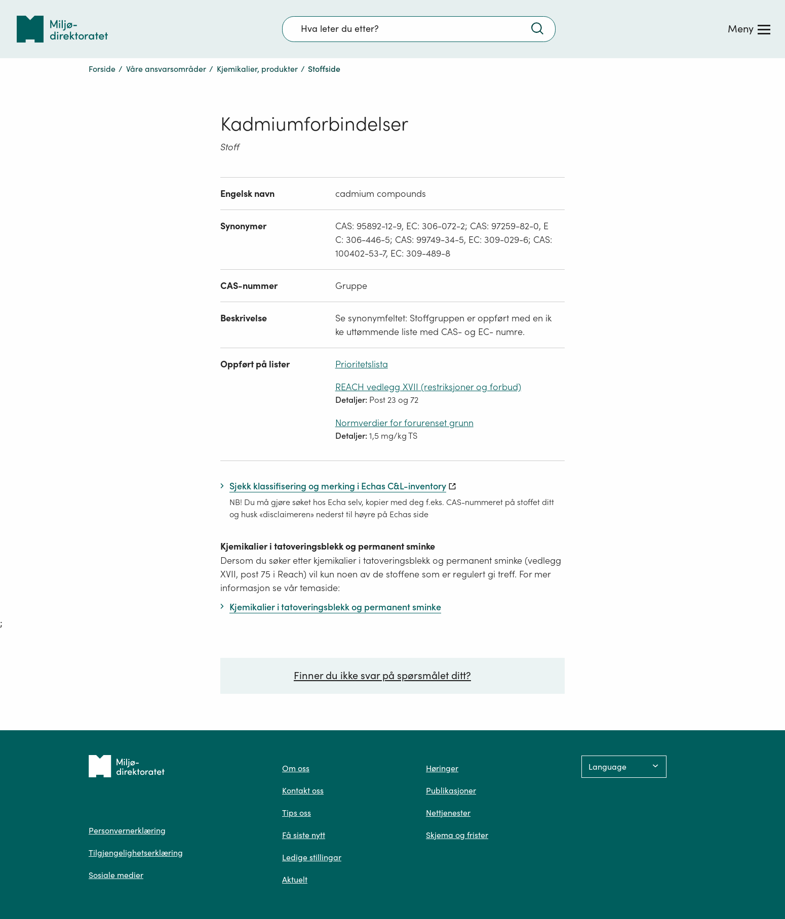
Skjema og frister (457, 835)
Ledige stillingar (311, 857)
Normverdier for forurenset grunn (404, 423)
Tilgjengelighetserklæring (136, 853)
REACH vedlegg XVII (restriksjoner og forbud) (428, 387)
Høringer (442, 768)
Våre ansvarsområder (166, 69)
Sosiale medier (116, 875)
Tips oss (296, 813)
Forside (102, 69)
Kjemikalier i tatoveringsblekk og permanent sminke (327, 546)
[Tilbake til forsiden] (62, 29)
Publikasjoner (451, 790)
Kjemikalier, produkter (257, 69)
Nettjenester (448, 813)
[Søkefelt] (419, 28)
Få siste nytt (303, 835)
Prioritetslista (361, 364)
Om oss (295, 768)
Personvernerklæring (127, 830)
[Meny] (749, 28)
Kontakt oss (303, 790)
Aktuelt (294, 879)
